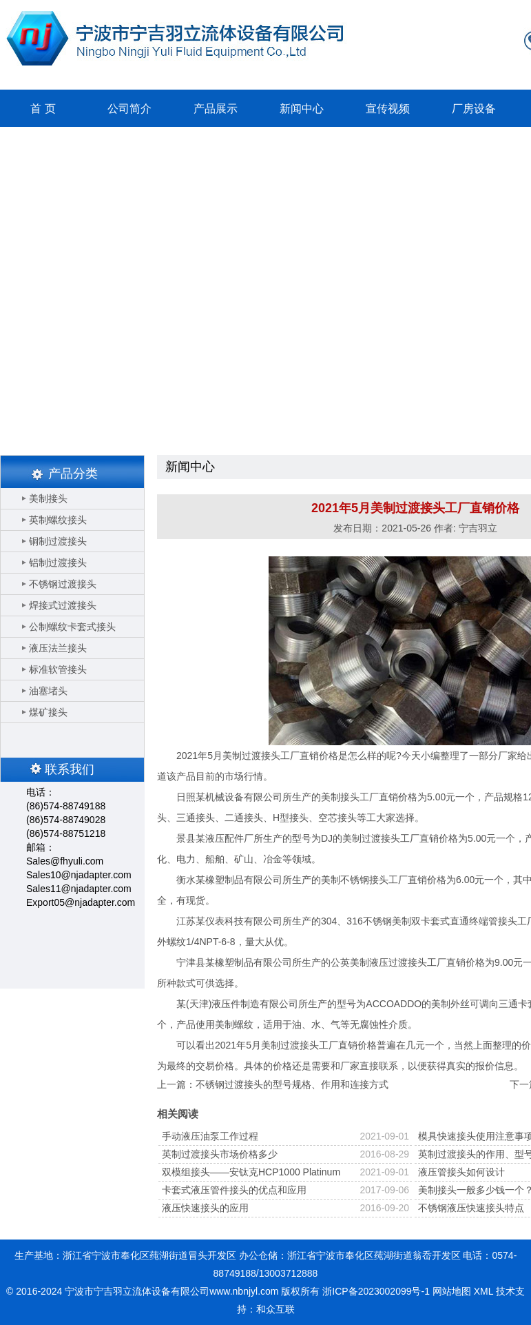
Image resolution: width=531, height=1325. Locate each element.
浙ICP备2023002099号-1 (376, 1291)
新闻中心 (302, 108)
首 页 (42, 108)
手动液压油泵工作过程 (210, 1136)
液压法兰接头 (58, 648)
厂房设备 (474, 108)
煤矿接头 (48, 712)
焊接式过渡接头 (62, 605)
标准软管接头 (58, 669)
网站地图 (452, 1291)
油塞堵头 (48, 690)
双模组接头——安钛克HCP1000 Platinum (251, 1171)
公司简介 (129, 108)
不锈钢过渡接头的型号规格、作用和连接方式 (292, 1084)
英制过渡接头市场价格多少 (220, 1154)
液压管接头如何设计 (461, 1171)
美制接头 (48, 498)
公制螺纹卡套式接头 (72, 626)
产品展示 (216, 108)
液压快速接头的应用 (205, 1207)
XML (483, 1291)
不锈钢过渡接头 (62, 583)
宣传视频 (388, 108)
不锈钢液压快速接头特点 (471, 1207)
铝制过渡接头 (58, 562)
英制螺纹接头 (58, 519)
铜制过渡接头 (58, 541)
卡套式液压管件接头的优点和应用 (234, 1189)
